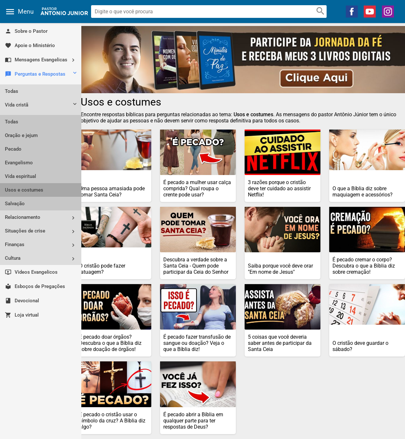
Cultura (42, 258)
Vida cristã (41, 105)
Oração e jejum (21, 135)
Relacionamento (42, 217)
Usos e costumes (24, 190)
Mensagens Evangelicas (42, 59)
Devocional (22, 300)
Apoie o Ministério (30, 45)
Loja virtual (22, 315)
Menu (26, 11)
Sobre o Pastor (26, 31)
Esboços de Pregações (35, 286)
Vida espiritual (20, 176)
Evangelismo (19, 163)
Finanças (42, 245)
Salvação (15, 204)
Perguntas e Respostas (41, 74)
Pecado (13, 149)
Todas (11, 91)
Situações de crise (42, 231)
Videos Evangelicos (31, 272)
